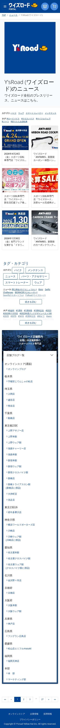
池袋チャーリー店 (17, 448)
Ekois (40, 289)
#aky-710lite (48, 319)
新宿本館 (12, 460)
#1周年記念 (39, 310)
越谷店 (11, 399)
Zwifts (47, 289)
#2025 (6, 316)
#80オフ (40, 316)
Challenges (8, 292)
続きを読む (30, 301)
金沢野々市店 (14, 580)
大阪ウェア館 (14, 611)
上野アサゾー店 (16, 430)
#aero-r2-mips (19, 319)
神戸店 (11, 623)
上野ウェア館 (14, 442)
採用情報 (48, 713)
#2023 (48, 310)
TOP (4, 15)
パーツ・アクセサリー (34, 276)
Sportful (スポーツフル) (13, 295)
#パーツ (5, 121)
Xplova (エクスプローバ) (13, 298)
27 (42, 699)
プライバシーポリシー (30, 719)
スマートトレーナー (34, 113)
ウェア (21, 113)
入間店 (11, 393)
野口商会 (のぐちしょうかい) (24, 289)
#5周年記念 (30, 316)
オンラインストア (16, 713)
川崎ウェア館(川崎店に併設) (13, 538)
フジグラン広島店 (17, 636)
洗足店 (11, 499)
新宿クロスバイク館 (18, 472)
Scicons (29, 298)
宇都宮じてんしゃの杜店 (20, 381)
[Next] (48, 699)
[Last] (55, 699)
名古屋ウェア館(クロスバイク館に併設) (18, 566)
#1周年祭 (28, 310)
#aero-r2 (7, 319)
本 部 (11, 673)
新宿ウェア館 (14, 466)
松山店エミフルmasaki (19, 648)
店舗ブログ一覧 (15, 355)
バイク (13, 113)
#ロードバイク (13, 118)
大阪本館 (12, 605)
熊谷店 (11, 405)
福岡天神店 (13, 660)
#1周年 (19, 310)
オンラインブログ (17, 368)
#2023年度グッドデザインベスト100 (36, 313)
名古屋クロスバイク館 (19, 558)
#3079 (13, 316)
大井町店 (12, 493)
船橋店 (11, 418)
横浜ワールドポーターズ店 (21, 524)
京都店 (11, 592)
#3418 (21, 316)
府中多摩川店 (14, 512)
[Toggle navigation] (5, 6)
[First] (5, 699)
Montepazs (39, 298)
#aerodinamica (34, 319)
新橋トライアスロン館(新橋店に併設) (18, 486)
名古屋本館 (13, 552)
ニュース (13, 15)
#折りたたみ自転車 (19, 121)
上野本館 (12, 436)
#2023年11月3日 (10, 313)
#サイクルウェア (43, 118)
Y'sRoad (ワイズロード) (35, 295)
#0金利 (11, 310)
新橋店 (11, 478)
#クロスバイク (27, 118)
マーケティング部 (17, 679)
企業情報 (34, 713)
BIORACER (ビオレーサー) (26, 292)
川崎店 (11, 530)
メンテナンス (50, 113)
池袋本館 (12, 454)
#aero (49, 316)
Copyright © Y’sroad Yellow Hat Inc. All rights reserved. (30, 723)
